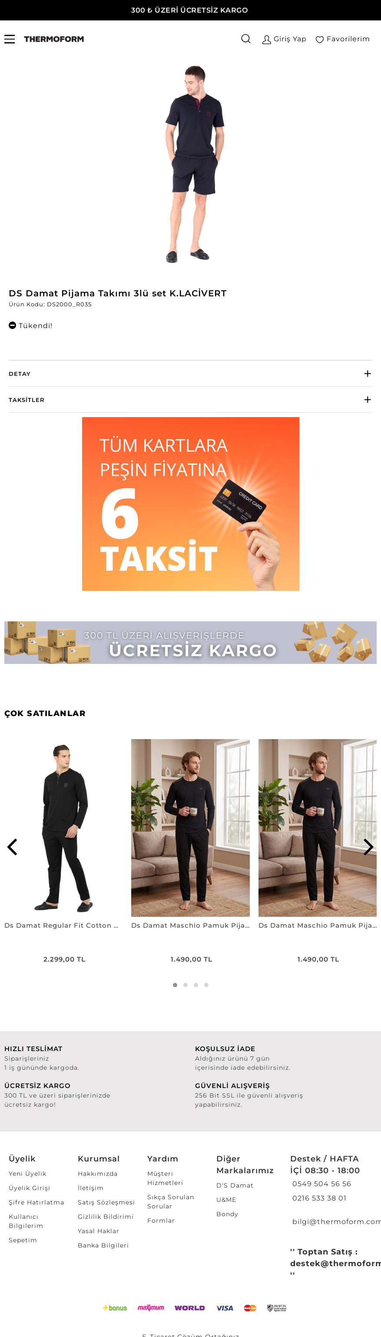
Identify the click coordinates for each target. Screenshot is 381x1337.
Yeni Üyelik (27, 1174)
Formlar (161, 1220)
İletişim (91, 1188)
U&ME (226, 1200)
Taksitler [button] (27, 399)
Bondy (227, 1214)
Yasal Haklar (98, 1231)
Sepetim (23, 1240)
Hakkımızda (98, 1174)
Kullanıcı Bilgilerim (26, 1221)
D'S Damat (235, 1185)
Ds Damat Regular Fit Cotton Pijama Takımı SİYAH (63, 925)
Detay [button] (20, 373)
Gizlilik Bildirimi (106, 1217)
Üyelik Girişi (29, 1188)
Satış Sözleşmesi (106, 1202)
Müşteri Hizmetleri (165, 1178)
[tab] (190, 373)
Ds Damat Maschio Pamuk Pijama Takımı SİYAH (190, 925)
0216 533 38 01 (318, 1198)
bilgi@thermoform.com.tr (330, 1222)
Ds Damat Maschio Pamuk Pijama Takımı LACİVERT (317, 925)
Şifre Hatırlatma (36, 1202)
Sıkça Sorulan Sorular (170, 1201)
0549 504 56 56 (320, 1184)
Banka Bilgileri (103, 1245)
